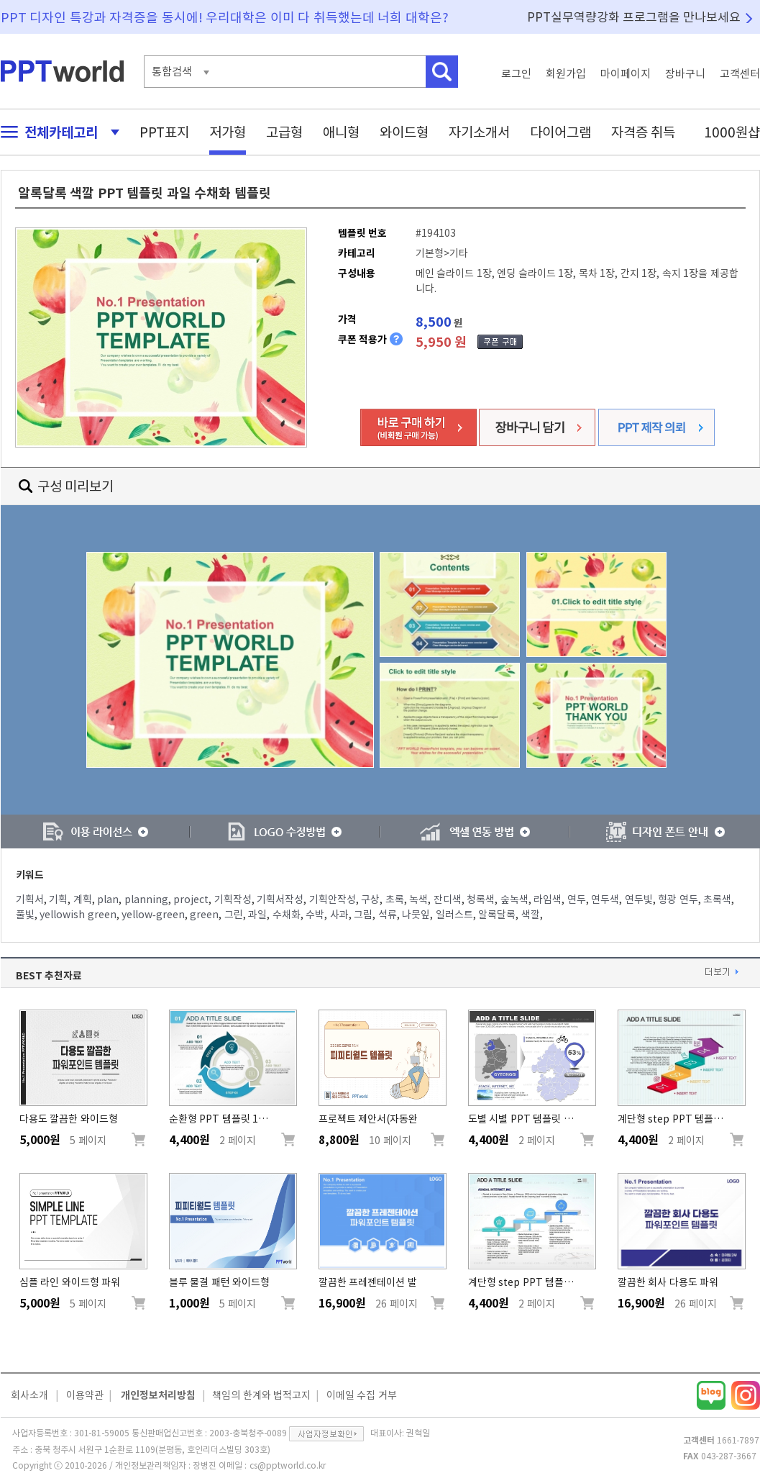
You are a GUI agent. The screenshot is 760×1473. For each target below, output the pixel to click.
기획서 (30, 899)
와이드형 (404, 132)
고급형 (284, 132)
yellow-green (153, 915)
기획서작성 (280, 899)
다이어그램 (560, 132)
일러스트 (454, 915)
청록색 (481, 899)
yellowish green (78, 915)
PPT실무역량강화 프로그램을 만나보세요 (634, 17)
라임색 (548, 899)
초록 (394, 899)
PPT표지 (164, 132)
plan (108, 899)
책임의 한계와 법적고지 (261, 1395)
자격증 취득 (643, 132)
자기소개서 (479, 132)
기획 (58, 899)
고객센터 (740, 73)
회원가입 (566, 73)
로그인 (516, 73)
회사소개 (29, 1395)
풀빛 (25, 915)
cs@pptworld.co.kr (287, 1465)
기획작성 (233, 899)
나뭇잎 (416, 915)
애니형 (341, 132)
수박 (315, 915)
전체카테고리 (56, 132)
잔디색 (448, 899)
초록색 (717, 899)
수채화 (287, 915)
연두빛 (639, 899)
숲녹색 (514, 899)
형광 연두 (678, 899)
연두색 (605, 899)
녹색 (418, 899)
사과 (339, 915)
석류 (387, 915)
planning (146, 899)
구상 (370, 899)
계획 (82, 899)
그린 (233, 915)
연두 (576, 899)
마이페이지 (625, 73)
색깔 (530, 915)
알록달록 (497, 915)
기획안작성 (332, 899)
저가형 (227, 132)
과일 (257, 915)
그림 (363, 915)
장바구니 (685, 73)
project (191, 899)
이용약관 (85, 1395)
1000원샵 (732, 132)
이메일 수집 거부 (361, 1395)
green (204, 915)
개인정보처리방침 (158, 1395)
